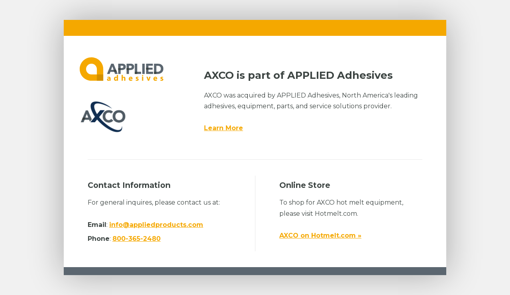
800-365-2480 (136, 238)
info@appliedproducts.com (156, 225)
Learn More (223, 128)
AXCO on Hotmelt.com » (320, 235)
